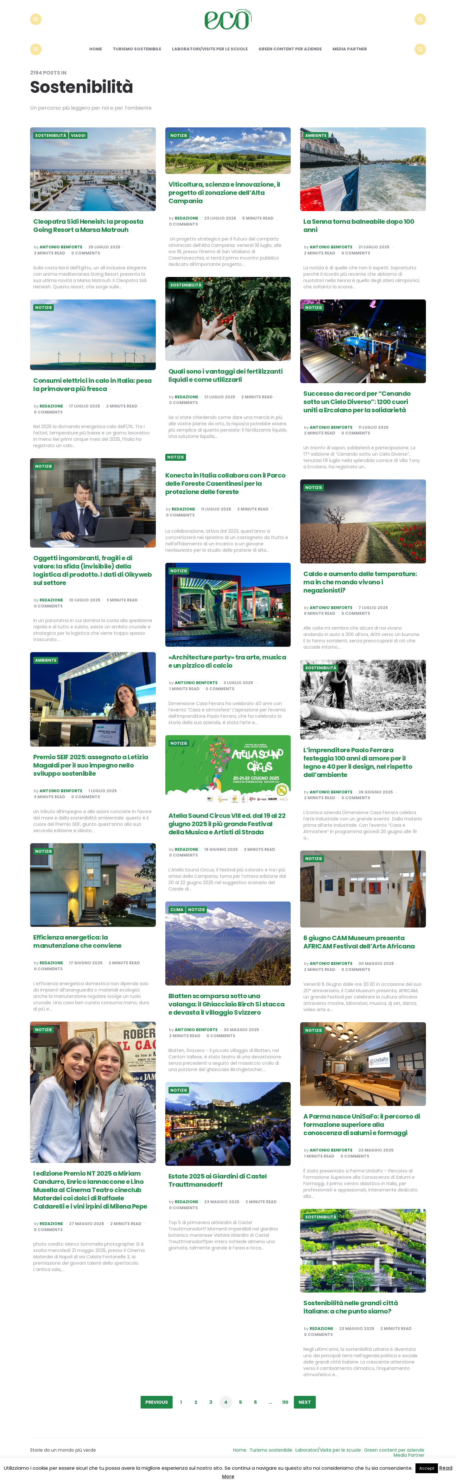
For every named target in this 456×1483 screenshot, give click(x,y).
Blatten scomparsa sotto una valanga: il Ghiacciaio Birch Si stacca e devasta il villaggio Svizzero (226, 1014)
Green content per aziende (290, 59)
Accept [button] (426, 1468)
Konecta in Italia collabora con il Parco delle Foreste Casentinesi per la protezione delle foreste (225, 494)
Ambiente (315, 146)
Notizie (178, 146)
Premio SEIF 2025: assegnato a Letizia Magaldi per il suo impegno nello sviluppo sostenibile (90, 775)
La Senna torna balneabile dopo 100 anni (358, 236)
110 (285, 1412)
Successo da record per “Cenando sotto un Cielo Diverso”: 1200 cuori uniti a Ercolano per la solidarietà (357, 412)
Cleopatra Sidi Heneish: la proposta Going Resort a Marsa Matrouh (88, 236)
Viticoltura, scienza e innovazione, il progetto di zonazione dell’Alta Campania (224, 203)
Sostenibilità (50, 146)
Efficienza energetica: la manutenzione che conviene (77, 951)
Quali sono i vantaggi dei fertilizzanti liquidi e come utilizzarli (225, 385)
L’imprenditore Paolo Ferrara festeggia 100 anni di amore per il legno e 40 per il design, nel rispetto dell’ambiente (357, 772)
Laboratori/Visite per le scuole (210, 59)
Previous (156, 1412)
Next (305, 1412)
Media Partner (349, 59)
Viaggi (78, 146)
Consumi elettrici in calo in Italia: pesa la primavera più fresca (92, 394)
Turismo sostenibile (137, 59)
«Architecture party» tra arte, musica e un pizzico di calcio (227, 671)
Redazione (186, 229)
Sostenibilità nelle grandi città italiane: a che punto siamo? (350, 1317)
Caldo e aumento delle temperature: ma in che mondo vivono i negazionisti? (360, 592)
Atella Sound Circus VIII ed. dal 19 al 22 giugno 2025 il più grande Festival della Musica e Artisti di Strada (227, 834)
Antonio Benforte (61, 257)
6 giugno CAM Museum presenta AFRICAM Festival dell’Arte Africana (359, 952)
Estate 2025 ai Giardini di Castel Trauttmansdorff (217, 1190)
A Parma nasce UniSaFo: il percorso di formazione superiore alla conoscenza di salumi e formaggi (361, 1135)
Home (95, 59)
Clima (176, 920)
